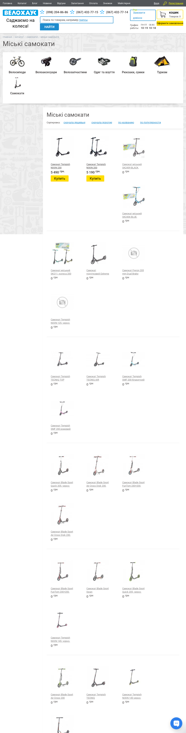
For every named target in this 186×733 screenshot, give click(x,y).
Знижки (107, 3)
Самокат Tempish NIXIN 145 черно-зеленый (129, 436)
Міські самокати (21, 651)
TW (12, 525)
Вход (156, 3)
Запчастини (31, 689)
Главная (7, 37)
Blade (13, 535)
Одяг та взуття (120, 689)
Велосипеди (11, 689)
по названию (126, 101)
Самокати (32, 37)
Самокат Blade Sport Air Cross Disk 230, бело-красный (95, 323)
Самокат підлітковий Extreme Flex (91, 209)
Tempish (15, 530)
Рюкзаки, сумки (73, 689)
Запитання (77, 3)
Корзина (170, 18)
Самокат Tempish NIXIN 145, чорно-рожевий (163, 379)
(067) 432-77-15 (87, 12)
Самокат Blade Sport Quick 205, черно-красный (59, 323)
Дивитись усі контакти (85, 716)
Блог (34, 3)
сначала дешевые (74, 101)
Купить (59, 157)
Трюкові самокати (22, 660)
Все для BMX (97, 689)
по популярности (150, 101)
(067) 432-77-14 (117, 12)
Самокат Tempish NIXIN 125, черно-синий (163, 209)
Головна (7, 3)
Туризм (140, 689)
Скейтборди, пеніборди (25, 655)
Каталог (22, 3)
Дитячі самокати (21, 613)
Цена (10, 542)
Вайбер (158, 689)
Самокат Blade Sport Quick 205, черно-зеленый (128, 379)
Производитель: (18, 520)
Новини (47, 3)
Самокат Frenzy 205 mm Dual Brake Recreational (130, 209)
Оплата (93, 3)
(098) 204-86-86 (57, 12)
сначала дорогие (101, 101)
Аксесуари (51, 689)
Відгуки (61, 3)
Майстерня (124, 3)
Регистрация (176, 3)
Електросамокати (22, 618)
